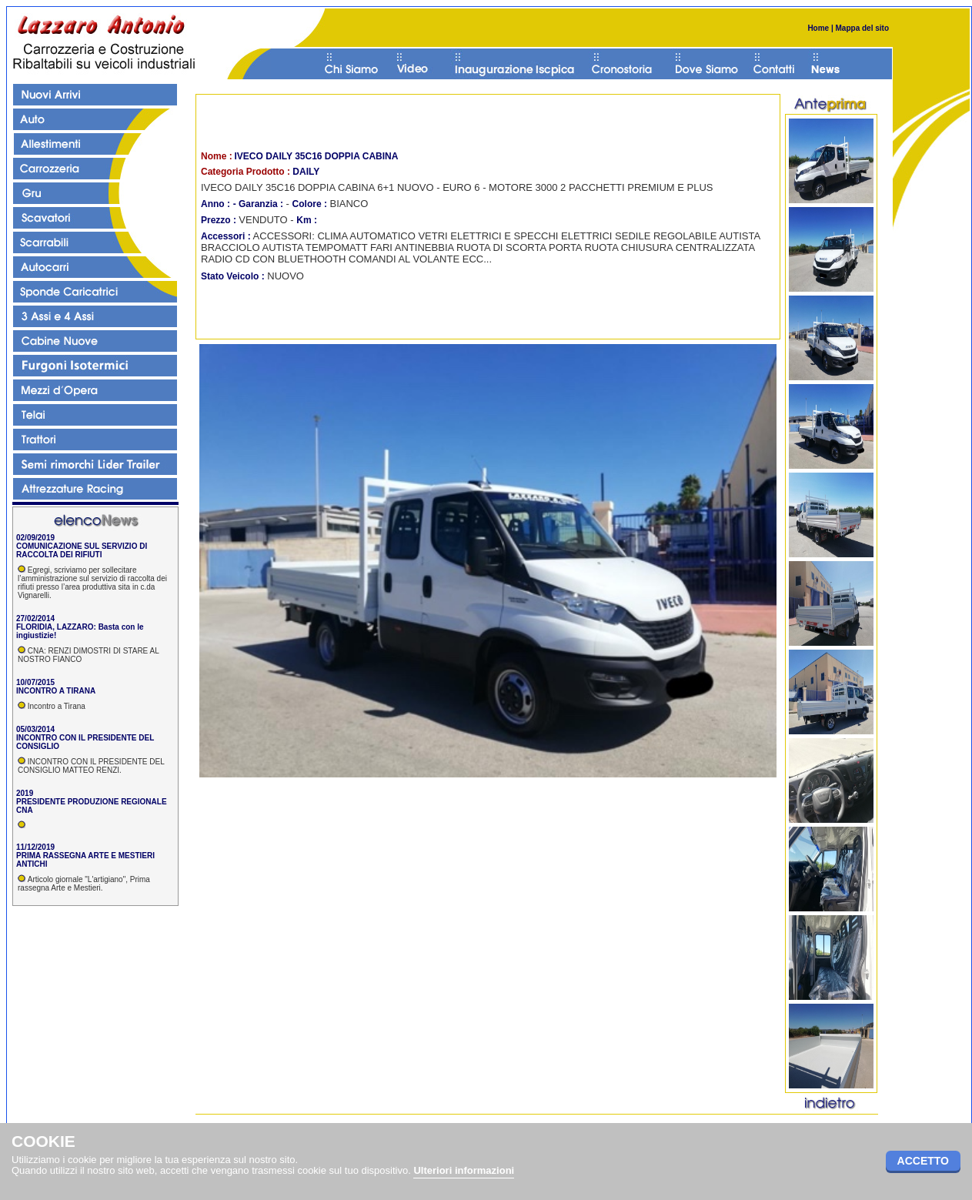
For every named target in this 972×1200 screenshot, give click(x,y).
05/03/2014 (35, 729)
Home (818, 28)
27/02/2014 (35, 618)
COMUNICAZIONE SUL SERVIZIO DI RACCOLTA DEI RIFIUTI (81, 550)
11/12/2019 (35, 847)
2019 (24, 793)
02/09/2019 (35, 537)
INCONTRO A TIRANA (55, 691)
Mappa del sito (861, 28)
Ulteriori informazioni (463, 1170)
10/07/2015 (35, 682)
